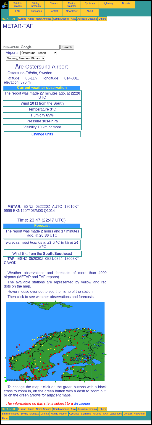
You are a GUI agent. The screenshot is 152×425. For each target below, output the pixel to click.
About (90, 11)
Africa (31, 18)
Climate (54, 3)
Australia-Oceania (87, 18)
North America (44, 18)
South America (61, 18)
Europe (22, 18)
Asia (73, 18)
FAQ (17, 11)
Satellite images (17, 4)
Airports (126, 3)
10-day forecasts (36, 4)
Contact (54, 11)
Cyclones (90, 3)
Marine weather (72, 4)
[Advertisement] (54, 38)
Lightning (108, 3)
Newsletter (71, 11)
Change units (42, 134)
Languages (36, 11)
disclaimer (82, 403)
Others (102, 18)
